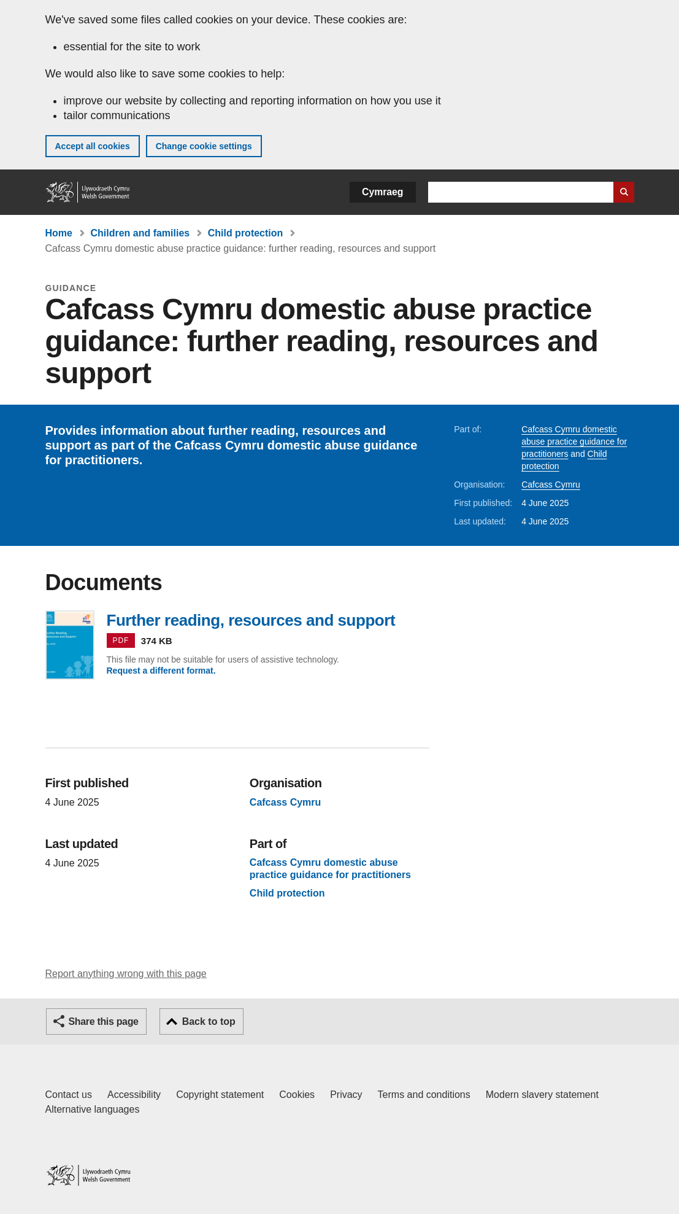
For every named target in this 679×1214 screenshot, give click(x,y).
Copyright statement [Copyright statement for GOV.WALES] (220, 1094)
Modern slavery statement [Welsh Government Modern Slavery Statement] (542, 1094)
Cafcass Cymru (550, 484)
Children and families (140, 233)
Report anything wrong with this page (126, 973)
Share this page (104, 1021)
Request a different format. (161, 670)
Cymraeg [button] (382, 192)
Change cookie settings (204, 146)
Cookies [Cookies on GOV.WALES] (297, 1094)
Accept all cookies (92, 146)
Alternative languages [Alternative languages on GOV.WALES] (92, 1109)
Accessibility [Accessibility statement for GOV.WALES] (134, 1094)
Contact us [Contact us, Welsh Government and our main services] (68, 1094)
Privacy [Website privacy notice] (346, 1094)
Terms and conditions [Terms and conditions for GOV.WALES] (424, 1094)
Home (58, 233)
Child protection (245, 233)
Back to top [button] (209, 1021)
